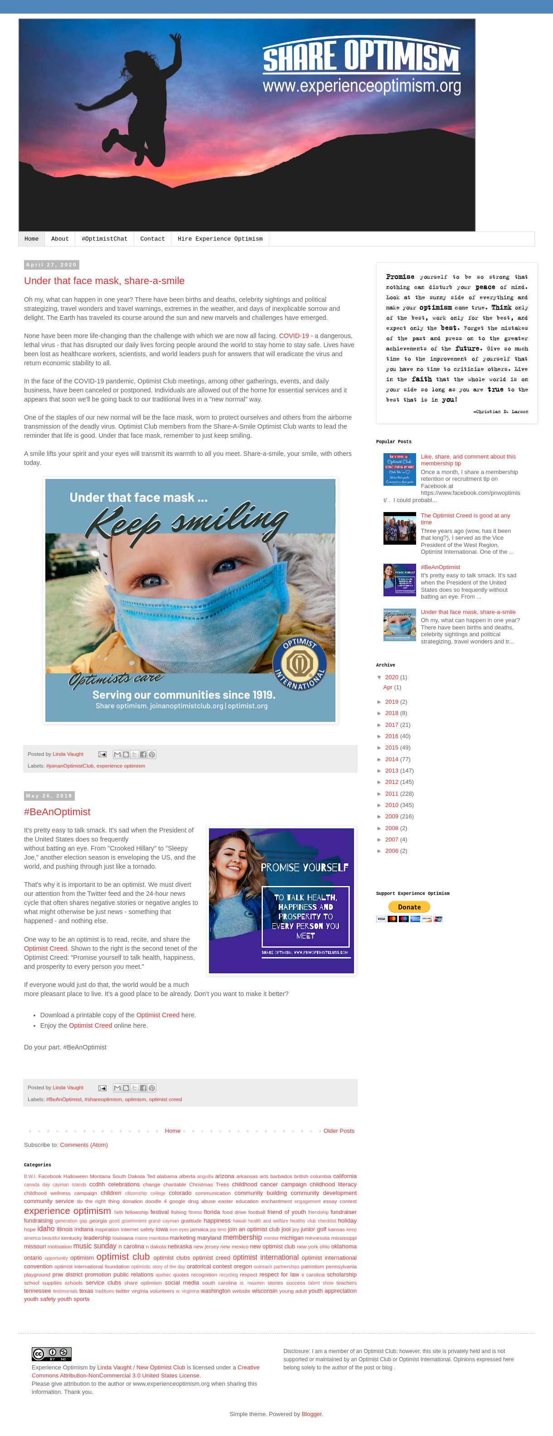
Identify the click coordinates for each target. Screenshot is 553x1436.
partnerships (287, 1266)
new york (307, 1246)
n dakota (156, 1246)
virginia (139, 1291)
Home (31, 239)
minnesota (317, 1238)
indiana (83, 1229)
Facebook (49, 1176)
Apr (388, 687)
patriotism (312, 1266)
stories (275, 1283)
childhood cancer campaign (269, 1184)
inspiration (107, 1229)
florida (212, 1212)
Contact (153, 239)
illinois (65, 1229)
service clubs (103, 1282)
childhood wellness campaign (60, 1193)
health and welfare (268, 1220)
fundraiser (343, 1212)
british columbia (312, 1176)
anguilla (205, 1176)
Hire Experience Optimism (220, 239)
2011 (392, 793)
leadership (97, 1237)
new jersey (206, 1246)
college (157, 1193)
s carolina (313, 1274)
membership (242, 1237)
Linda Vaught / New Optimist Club (141, 1367)
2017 (392, 724)
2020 (392, 677)
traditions (104, 1291)
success (295, 1283)
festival (159, 1212)
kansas (336, 1229)
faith (118, 1212)
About (60, 239)
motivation (60, 1246)
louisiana (122, 1238)
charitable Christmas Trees (196, 1184)
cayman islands (70, 1184)
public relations (133, 1274)
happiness (217, 1220)
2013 (392, 770)
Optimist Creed (45, 948)
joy (295, 1229)
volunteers (162, 1291)
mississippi (344, 1238)
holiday (347, 1220)
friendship (318, 1212)
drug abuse (202, 1201)
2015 (392, 747)
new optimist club (272, 1246)
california (345, 1176)
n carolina (131, 1246)
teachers (346, 1283)
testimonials (65, 1291)
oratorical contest (209, 1266)
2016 (392, 736)
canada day (37, 1184)
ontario (33, 1257)
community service (49, 1201)
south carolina (219, 1283)
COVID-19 (294, 335)
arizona (224, 1176)
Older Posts (339, 1130)
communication (213, 1193)
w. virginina (187, 1291)
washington (216, 1290)
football (257, 1212)
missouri (35, 1246)
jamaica (199, 1229)
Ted (150, 1176)
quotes (181, 1274)
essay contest (340, 1201)
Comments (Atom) (84, 1144)
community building (260, 1192)
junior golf (314, 1229)
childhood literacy (333, 1184)
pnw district (68, 1274)
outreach (263, 1266)
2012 (392, 781)
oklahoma (344, 1246)
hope (30, 1229)
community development (324, 1192)
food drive (234, 1212)
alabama (167, 1176)
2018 (392, 713)
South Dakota (128, 1176)
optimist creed (165, 1099)
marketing (182, 1237)
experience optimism (121, 766)
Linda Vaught (69, 754)
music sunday (94, 1246)
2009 (392, 816)
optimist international (266, 1257)
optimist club (123, 1256)
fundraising (38, 1220)
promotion (98, 1274)
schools (74, 1283)
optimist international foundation (92, 1266)
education (247, 1201)
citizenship (136, 1193)
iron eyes (179, 1229)
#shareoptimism (103, 1099)
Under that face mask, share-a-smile (104, 280)
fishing (178, 1212)
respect (248, 1274)
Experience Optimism (60, 1367)
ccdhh (97, 1184)
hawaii (239, 1220)
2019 (392, 701)
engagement (308, 1201)
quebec (163, 1274)
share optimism (143, 1283)
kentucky (71, 1238)
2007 (392, 839)
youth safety (40, 1299)
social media (182, 1282)
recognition (204, 1274)
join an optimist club (254, 1229)
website (242, 1291)
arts (264, 1176)
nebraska (180, 1246)
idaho (45, 1229)
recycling (228, 1274)
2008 (392, 828)
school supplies (43, 1283)
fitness (195, 1212)
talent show (321, 1283)
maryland (209, 1237)
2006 (392, 850)
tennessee (37, 1290)
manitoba (159, 1238)
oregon (243, 1266)
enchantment (276, 1201)
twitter (123, 1291)
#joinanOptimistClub (70, 766)
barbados (281, 1176)
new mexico (234, 1246)
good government (127, 1220)
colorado (180, 1192)
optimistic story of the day (158, 1266)
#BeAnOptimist (57, 811)
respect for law (279, 1274)
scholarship (342, 1274)
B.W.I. (30, 1176)
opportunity (56, 1258)
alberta (187, 1176)
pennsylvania (341, 1266)
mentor (271, 1238)
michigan (292, 1237)
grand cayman (164, 1220)
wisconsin (264, 1290)
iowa (162, 1229)
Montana (100, 1176)
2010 (392, 805)
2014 (392, 759)
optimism (135, 1099)
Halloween (75, 1176)
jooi (286, 1229)
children (111, 1192)
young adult (293, 1291)
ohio (325, 1246)
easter (225, 1201)
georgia (98, 1220)
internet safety (138, 1229)
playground (37, 1274)
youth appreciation (332, 1290)
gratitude (191, 1220)
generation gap (71, 1220)
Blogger (312, 1414)
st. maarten (252, 1283)
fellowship (136, 1212)
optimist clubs (171, 1257)
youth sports (74, 1299)
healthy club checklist (313, 1220)
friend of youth (286, 1212)
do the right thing (98, 1201)
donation (132, 1201)
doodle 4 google (165, 1201)
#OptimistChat (104, 239)
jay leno (218, 1229)
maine (141, 1238)
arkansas (246, 1176)
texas (86, 1290)
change (151, 1184)
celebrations (124, 1184)
